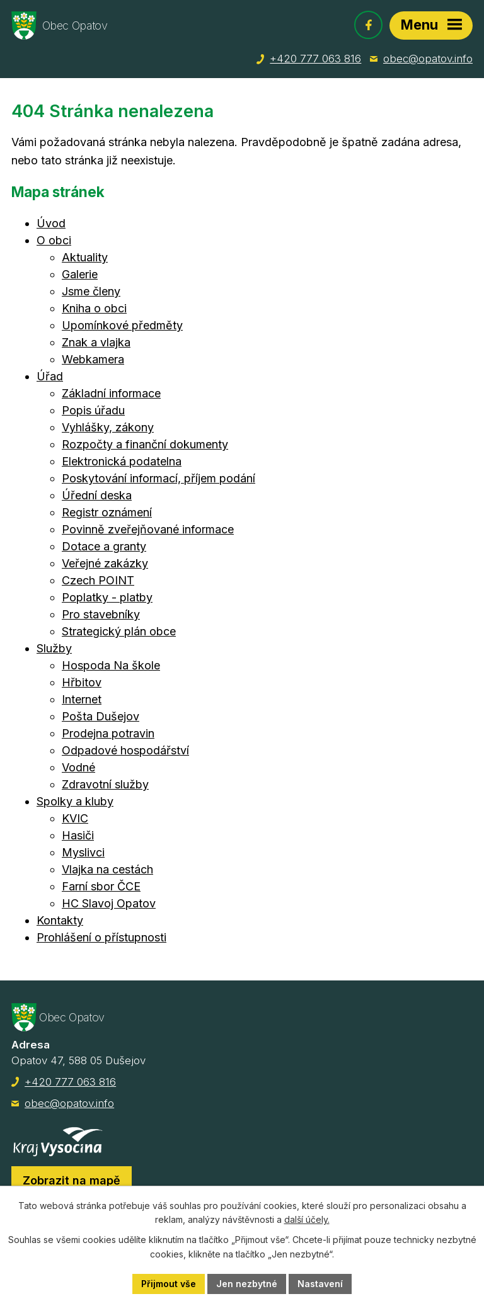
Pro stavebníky (101, 614)
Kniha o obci (94, 308)
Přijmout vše (168, 1283)
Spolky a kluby (75, 801)
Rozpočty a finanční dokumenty (145, 444)
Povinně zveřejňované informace (148, 529)
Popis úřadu (93, 410)
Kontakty (60, 920)
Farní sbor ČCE (101, 886)
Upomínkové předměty (122, 325)
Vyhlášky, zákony (108, 427)
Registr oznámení (107, 512)
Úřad (50, 376)
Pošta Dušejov (100, 716)
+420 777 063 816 (315, 58)
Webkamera (93, 359)
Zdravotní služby (105, 784)
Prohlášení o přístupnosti (101, 937)
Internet (81, 699)
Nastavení (320, 1283)
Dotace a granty (104, 546)
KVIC (75, 818)
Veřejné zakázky (105, 563)
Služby (54, 648)
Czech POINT (98, 580)
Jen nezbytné (246, 1283)
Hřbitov (81, 682)
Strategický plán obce (119, 631)
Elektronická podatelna (122, 461)
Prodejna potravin (108, 733)
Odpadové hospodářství (125, 750)
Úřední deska (97, 495)
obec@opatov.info (428, 58)
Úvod (51, 223)
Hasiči (78, 835)
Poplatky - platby (107, 597)
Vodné (78, 767)
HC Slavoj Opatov (109, 903)
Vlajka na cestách (107, 869)
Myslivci (83, 852)
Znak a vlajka (96, 342)
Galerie (80, 274)
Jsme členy (91, 291)
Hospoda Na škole (111, 665)
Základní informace (111, 393)
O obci (54, 240)
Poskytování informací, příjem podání (158, 478)
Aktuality (85, 257)
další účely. (307, 1220)
